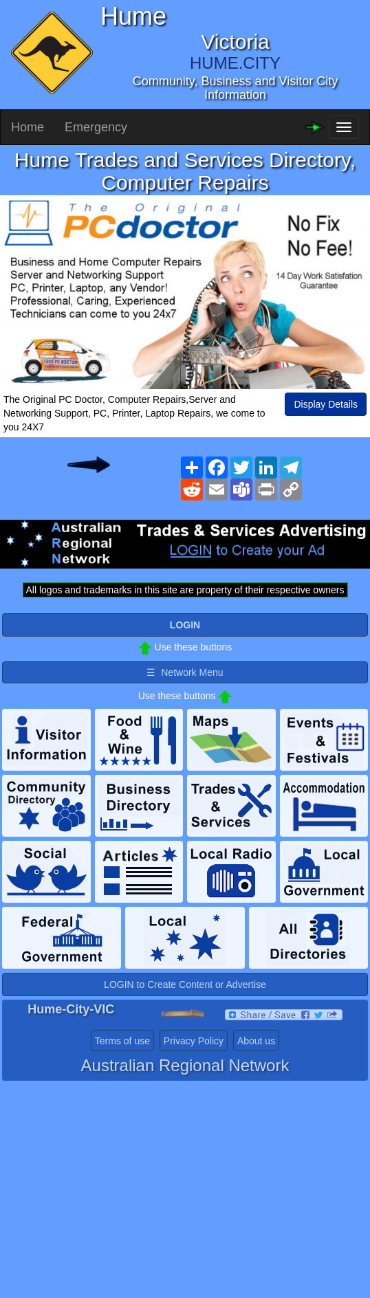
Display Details (326, 404)
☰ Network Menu (184, 672)
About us (256, 1040)
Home (27, 127)
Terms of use (122, 1040)
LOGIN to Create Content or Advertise (185, 984)
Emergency (96, 127)
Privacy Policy (194, 1040)
